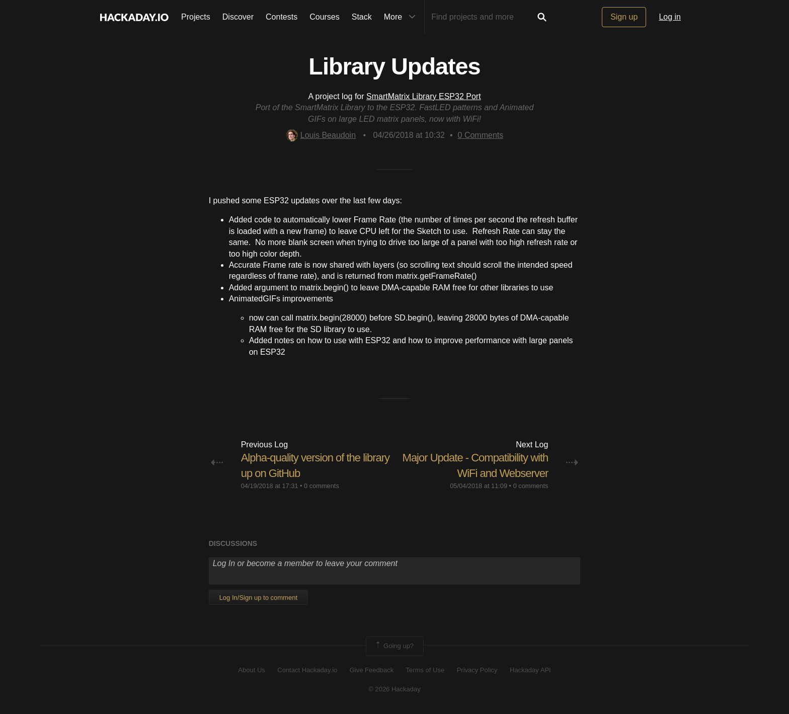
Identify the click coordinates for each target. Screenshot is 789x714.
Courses (324, 17)
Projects (195, 17)
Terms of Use (425, 670)
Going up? (394, 646)
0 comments (321, 486)
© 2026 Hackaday (394, 689)
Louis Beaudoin (321, 135)
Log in (670, 17)
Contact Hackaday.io (307, 670)
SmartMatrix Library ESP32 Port (423, 96)
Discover (238, 17)
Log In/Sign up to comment (258, 597)
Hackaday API (530, 670)
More (402, 17)
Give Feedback (371, 670)
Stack (362, 17)
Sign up (624, 17)
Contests (281, 17)
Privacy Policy (477, 670)
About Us (251, 670)
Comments (481, 135)
